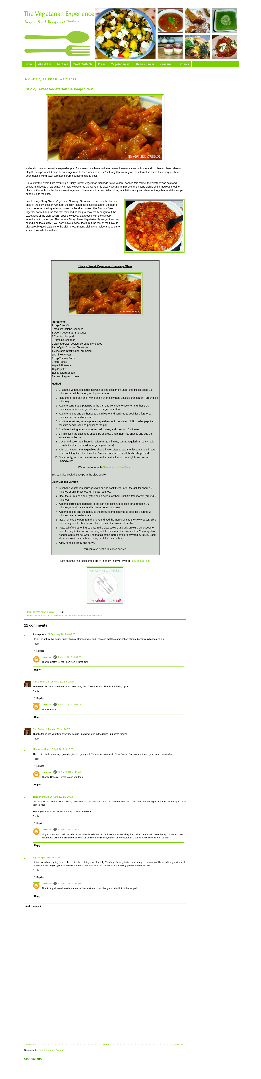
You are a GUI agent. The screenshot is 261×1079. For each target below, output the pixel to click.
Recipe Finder (145, 64)
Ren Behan (39, 681)
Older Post (179, 1044)
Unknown (42, 612)
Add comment (33, 906)
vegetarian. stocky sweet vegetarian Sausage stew (78, 615)
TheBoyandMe (41, 796)
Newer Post (31, 1044)
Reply (36, 643)
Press (101, 64)
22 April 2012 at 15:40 (69, 772)
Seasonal (166, 64)
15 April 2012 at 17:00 (61, 749)
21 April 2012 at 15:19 (49, 857)
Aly (34, 857)
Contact (62, 64)
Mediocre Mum (41, 749)
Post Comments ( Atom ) (51, 1050)
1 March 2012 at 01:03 (69, 657)
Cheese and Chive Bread (116, 467)
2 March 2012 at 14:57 (58, 729)
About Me (44, 64)
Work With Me (83, 64)
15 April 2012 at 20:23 (61, 796)
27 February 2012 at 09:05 (61, 634)
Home (28, 64)
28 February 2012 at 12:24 (60, 681)
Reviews (183, 64)
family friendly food (44, 615)
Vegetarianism (120, 64)
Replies (40, 650)
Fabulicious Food (140, 560)
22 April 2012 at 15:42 (69, 829)
